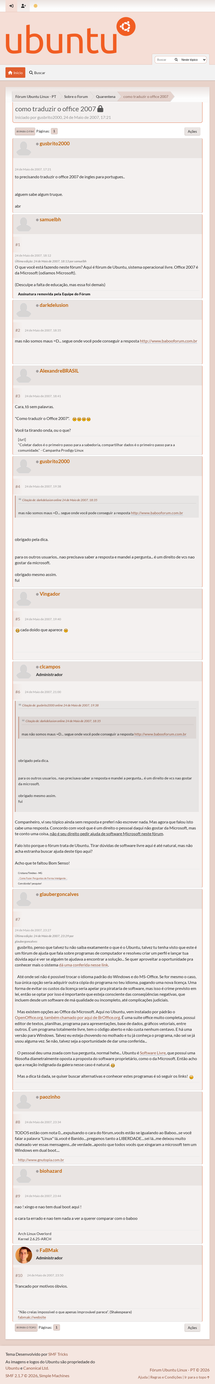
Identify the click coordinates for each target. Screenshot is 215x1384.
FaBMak (49, 1250)
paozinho (50, 1097)
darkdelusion (54, 305)
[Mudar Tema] (35, 6)
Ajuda (143, 1377)
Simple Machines (54, 1375)
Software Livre (153, 1052)
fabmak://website (32, 1317)
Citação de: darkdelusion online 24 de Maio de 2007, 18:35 (59, 500)
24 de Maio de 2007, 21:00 (43, 692)
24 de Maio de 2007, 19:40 (43, 619)
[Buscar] (176, 59)
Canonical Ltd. (36, 1367)
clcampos (50, 666)
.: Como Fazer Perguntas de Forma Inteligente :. (42, 878)
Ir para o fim (25, 131)
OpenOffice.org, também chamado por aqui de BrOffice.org (67, 1017)
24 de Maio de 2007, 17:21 (33, 169)
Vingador (50, 594)
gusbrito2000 (55, 143)
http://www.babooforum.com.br (168, 340)
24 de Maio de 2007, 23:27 (33, 930)
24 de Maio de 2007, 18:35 (43, 330)
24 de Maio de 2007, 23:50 (45, 1275)
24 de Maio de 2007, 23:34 (43, 1122)
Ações (192, 131)
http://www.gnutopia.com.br (41, 1160)
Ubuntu (12, 1367)
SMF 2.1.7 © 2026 (21, 1375)
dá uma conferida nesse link (83, 964)
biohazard (51, 1171)
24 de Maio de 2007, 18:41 (43, 396)
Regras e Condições (166, 1377)
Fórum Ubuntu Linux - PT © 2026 (180, 1369)
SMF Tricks (58, 1354)
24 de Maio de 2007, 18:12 (33, 255)
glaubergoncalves (59, 894)
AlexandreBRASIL (59, 371)
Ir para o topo (26, 1327)
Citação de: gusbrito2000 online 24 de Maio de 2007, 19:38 (60, 705)
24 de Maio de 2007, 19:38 (43, 486)
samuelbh (50, 219)
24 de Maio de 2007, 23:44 (43, 1196)
